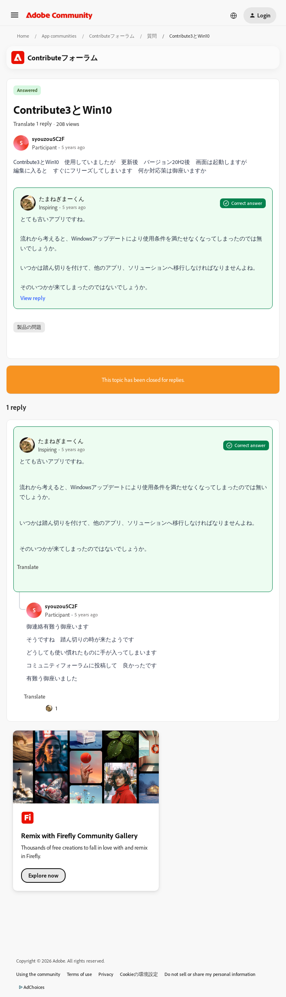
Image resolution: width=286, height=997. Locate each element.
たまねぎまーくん (61, 198)
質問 (152, 36)
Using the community (38, 974)
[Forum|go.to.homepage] (59, 15)
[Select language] (233, 15)
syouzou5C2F (48, 138)
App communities (59, 36)
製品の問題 (29, 327)
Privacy (105, 974)
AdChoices (30, 987)
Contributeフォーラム (111, 36)
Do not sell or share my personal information (210, 974)
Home (23, 36)
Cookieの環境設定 (139, 974)
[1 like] (51, 708)
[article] (143, 509)
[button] (14, 17)
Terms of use (79, 974)
